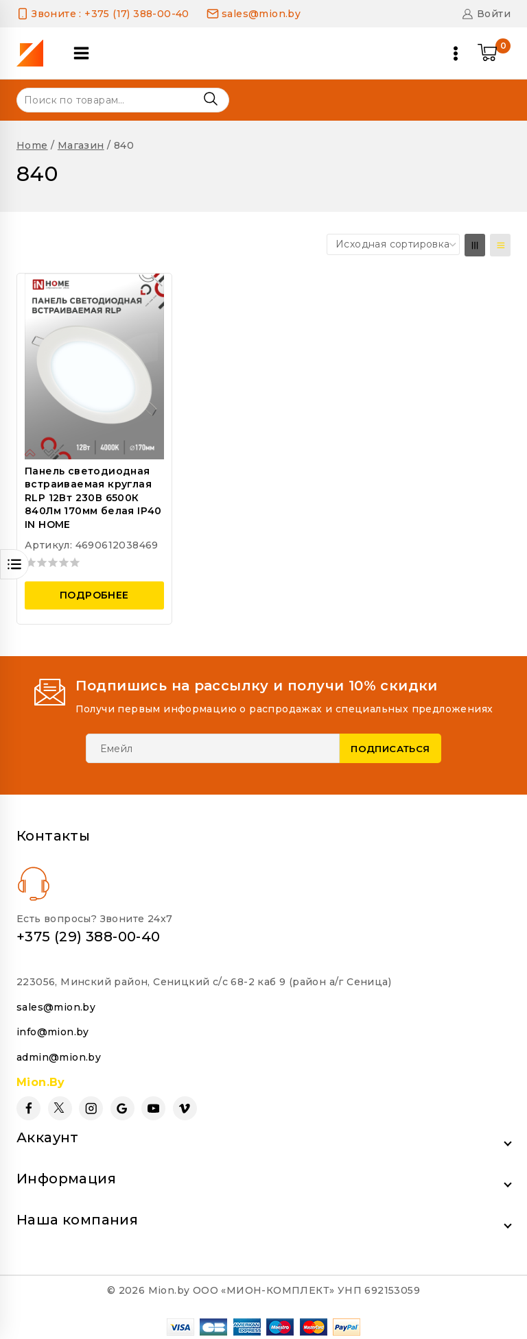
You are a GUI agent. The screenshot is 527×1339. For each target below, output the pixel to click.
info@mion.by (52, 1028)
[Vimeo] (185, 1105)
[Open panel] (89, 53)
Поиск (210, 99)
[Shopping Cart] (494, 53)
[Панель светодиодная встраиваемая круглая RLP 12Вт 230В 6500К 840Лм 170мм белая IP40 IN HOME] (94, 366)
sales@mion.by (55, 1003)
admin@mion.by (58, 1053)
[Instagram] (91, 1105)
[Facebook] (28, 1105)
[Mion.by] (34, 53)
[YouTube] (153, 1105)
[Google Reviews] (122, 1105)
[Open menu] (455, 53)
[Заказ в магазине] (393, 244)
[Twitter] (60, 1105)
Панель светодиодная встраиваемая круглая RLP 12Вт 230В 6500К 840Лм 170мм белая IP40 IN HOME (93, 498)
